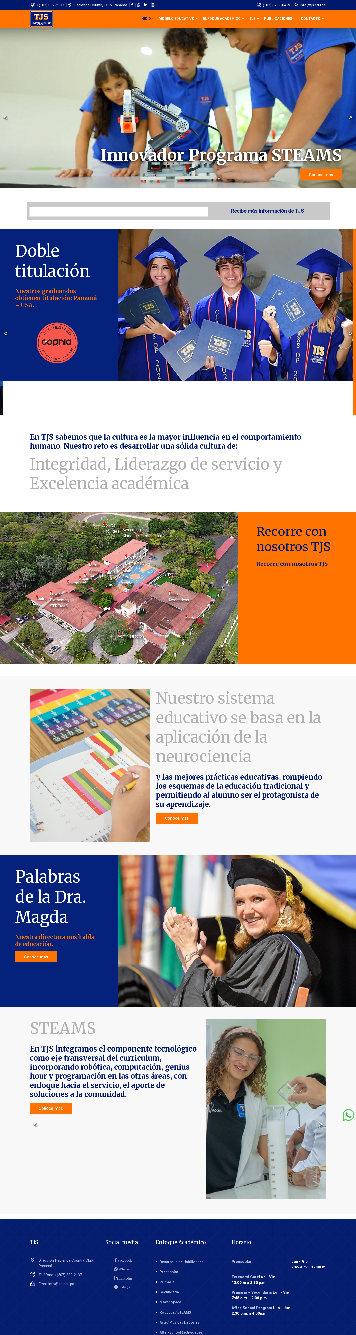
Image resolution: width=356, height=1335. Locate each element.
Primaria (167, 1282)
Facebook (124, 1260)
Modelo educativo (178, 19)
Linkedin (125, 1278)
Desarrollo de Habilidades (182, 1262)
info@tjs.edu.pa (310, 5)
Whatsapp (126, 1269)
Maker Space (170, 1302)
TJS (254, 19)
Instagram (126, 1287)
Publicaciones (280, 19)
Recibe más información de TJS (267, 211)
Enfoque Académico (223, 19)
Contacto (312, 19)
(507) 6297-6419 (273, 5)
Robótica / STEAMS (175, 1312)
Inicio (147, 19)
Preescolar (169, 1272)
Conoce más (321, 174)
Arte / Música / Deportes (179, 1322)
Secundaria (169, 1292)
